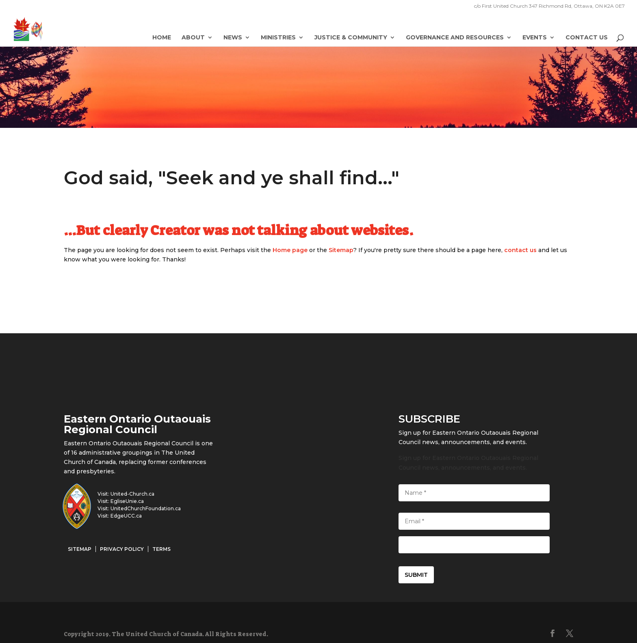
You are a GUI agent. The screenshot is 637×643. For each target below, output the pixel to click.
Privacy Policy (122, 549)
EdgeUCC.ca (126, 516)
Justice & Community (350, 38)
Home (161, 38)
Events (534, 38)
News (232, 38)
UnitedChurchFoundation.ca (145, 508)
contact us (520, 250)
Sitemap (341, 250)
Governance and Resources (455, 38)
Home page (290, 250)
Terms (161, 549)
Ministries (278, 38)
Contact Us (587, 38)
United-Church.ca (132, 494)
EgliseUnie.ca (127, 501)
